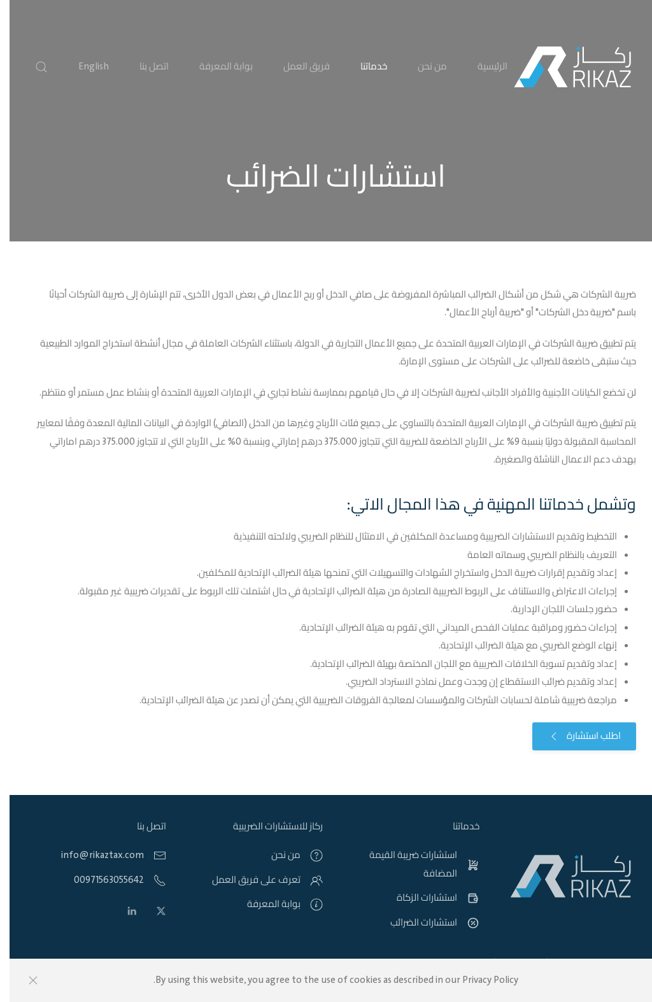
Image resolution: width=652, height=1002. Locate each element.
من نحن (422, 67)
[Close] (23, 980)
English (84, 67)
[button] (31, 67)
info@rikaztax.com (93, 855)
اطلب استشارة (574, 736)
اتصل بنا (144, 67)
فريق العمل (297, 67)
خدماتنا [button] (364, 67)
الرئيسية (483, 67)
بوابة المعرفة (216, 67)
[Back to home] (563, 67)
